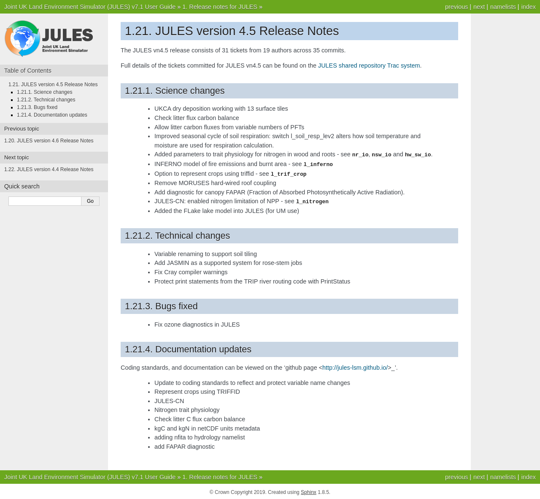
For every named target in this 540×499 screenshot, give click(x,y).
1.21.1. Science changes (44, 92)
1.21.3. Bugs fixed (37, 107)
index (528, 6)
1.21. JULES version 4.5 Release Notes (52, 84)
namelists (503, 6)
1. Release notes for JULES (219, 6)
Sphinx (308, 491)
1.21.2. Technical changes (46, 100)
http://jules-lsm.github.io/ (355, 366)
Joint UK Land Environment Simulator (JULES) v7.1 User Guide (90, 6)
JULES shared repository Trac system (369, 65)
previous (456, 6)
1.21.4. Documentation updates (52, 115)
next (479, 6)
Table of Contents (27, 70)
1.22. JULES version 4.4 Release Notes (48, 169)
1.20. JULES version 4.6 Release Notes (48, 141)
